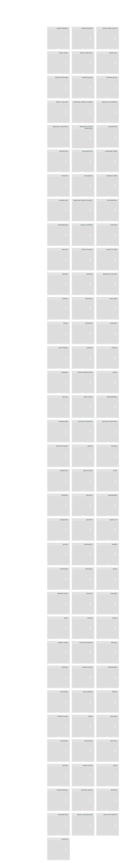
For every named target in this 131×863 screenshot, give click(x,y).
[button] (66, 38)
